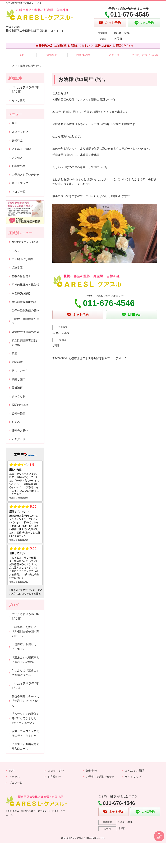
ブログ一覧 (18, 191)
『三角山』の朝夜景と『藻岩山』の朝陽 (25, 659)
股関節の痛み (20, 404)
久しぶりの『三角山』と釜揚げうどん (25, 672)
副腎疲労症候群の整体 (25, 332)
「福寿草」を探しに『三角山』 (24, 646)
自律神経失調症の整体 (25, 310)
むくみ (16, 422)
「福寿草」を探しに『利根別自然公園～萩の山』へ (25, 631)
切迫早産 (17, 267)
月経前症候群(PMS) (24, 301)
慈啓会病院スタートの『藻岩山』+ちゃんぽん (25, 701)
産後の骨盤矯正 (21, 276)
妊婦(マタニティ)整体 (25, 242)
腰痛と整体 (18, 379)
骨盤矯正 (17, 387)
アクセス (113, 55)
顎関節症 (17, 362)
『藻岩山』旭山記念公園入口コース (25, 746)
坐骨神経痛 (18, 413)
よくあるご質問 (21, 148)
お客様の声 (83, 55)
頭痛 (14, 353)
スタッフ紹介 (20, 131)
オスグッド (18, 439)
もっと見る (18, 100)
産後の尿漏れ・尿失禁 (25, 284)
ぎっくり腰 (18, 396)
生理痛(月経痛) (21, 293)
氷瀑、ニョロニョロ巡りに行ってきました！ (25, 733)
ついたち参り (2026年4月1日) (25, 89)
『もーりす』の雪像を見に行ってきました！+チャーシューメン (25, 718)
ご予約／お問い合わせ (145, 55)
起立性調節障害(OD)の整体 (24, 343)
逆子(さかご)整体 (22, 259)
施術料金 (52, 55)
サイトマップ (20, 183)
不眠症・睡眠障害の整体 (25, 321)
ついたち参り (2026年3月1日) (25, 685)
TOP (21, 55)
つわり (16, 250)
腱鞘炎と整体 (20, 430)
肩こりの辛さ (20, 370)
